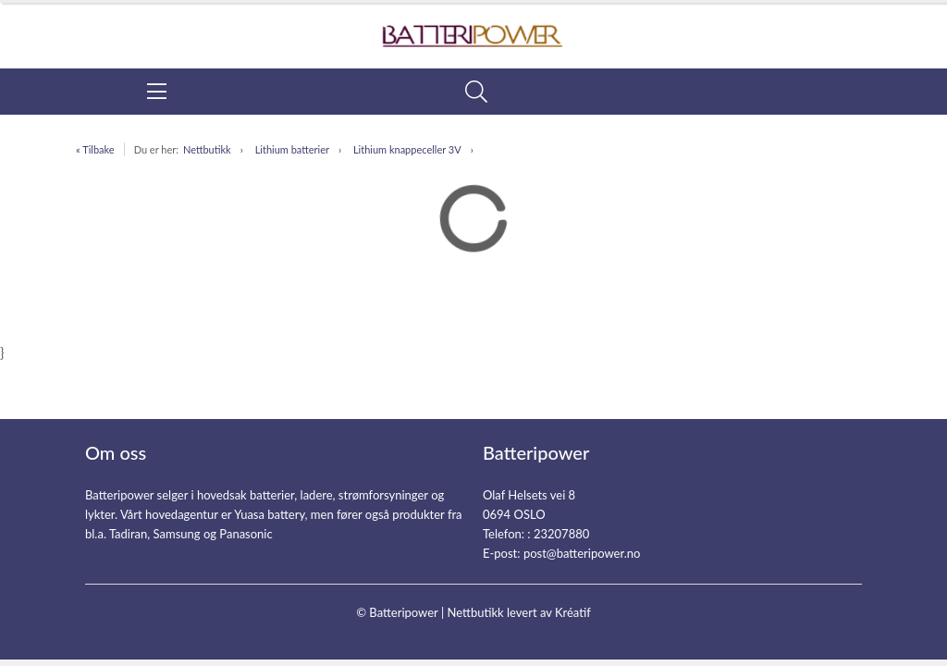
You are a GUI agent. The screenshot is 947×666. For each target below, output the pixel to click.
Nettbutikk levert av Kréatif (518, 612)
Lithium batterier (292, 149)
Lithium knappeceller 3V (407, 149)
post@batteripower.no (582, 553)
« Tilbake (95, 149)
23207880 (561, 533)
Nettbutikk (207, 149)
